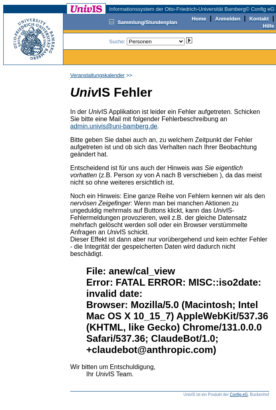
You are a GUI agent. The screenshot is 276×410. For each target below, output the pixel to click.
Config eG (239, 394)
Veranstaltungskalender (97, 75)
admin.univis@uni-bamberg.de (113, 126)
